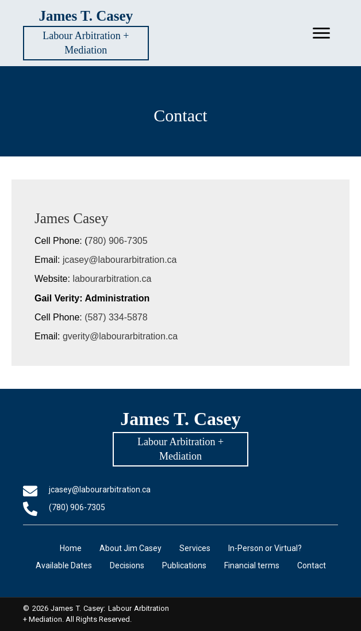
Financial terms (251, 565)
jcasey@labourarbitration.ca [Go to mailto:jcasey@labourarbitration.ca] (100, 489)
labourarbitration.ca (111, 279)
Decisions (127, 565)
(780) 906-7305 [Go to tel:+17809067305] (77, 507)
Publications (184, 565)
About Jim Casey (130, 548)
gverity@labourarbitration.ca (121, 336)
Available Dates (64, 565)
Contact (311, 565)
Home (71, 548)
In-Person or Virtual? (265, 548)
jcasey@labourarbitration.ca (120, 260)
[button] (321, 33)
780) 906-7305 (118, 241)
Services (194, 548)
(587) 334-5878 (116, 317)
